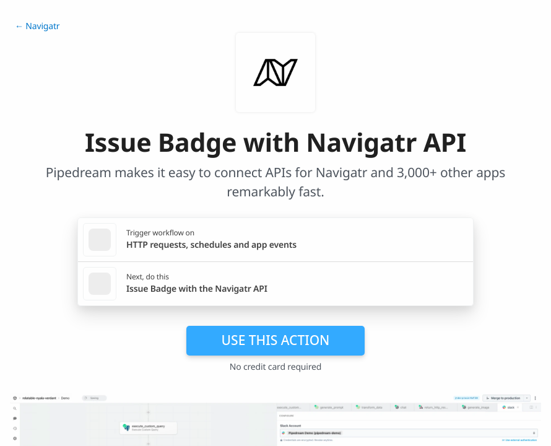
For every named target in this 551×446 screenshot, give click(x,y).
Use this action (276, 340)
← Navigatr (37, 26)
